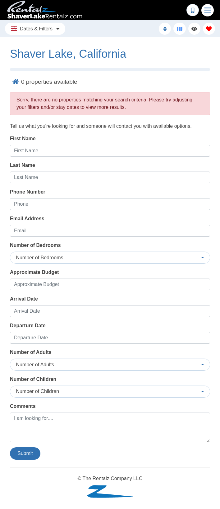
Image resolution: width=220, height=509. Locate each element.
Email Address (27, 218)
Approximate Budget (34, 272)
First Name (23, 138)
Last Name (22, 165)
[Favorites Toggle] (209, 29)
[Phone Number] (192, 10)
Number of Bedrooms (35, 245)
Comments (23, 406)
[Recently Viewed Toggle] (194, 29)
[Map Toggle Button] (179, 29)
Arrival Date (24, 298)
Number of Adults (31, 352)
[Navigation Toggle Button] (207, 10)
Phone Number (27, 191)
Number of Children (33, 379)
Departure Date (28, 325)
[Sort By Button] (165, 29)
